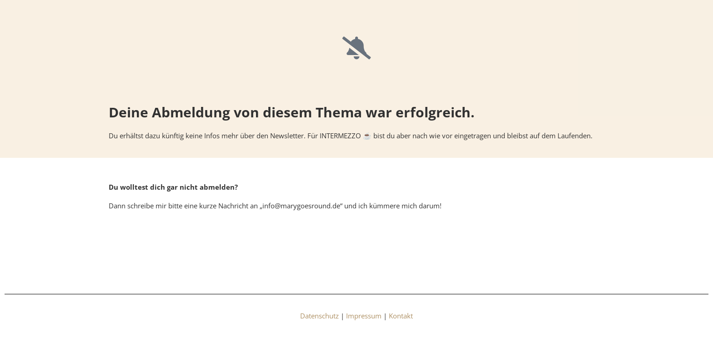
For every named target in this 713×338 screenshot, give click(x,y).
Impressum (364, 315)
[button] (20, 318)
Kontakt (401, 315)
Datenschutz (319, 315)
